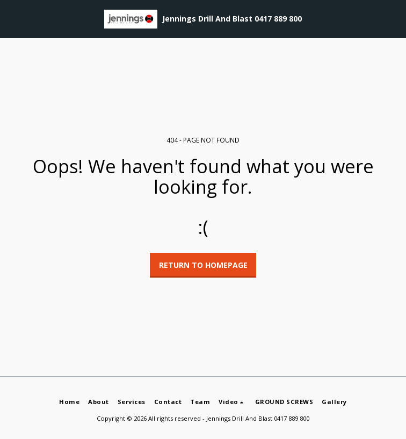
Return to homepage (203, 265)
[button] (12, 19)
